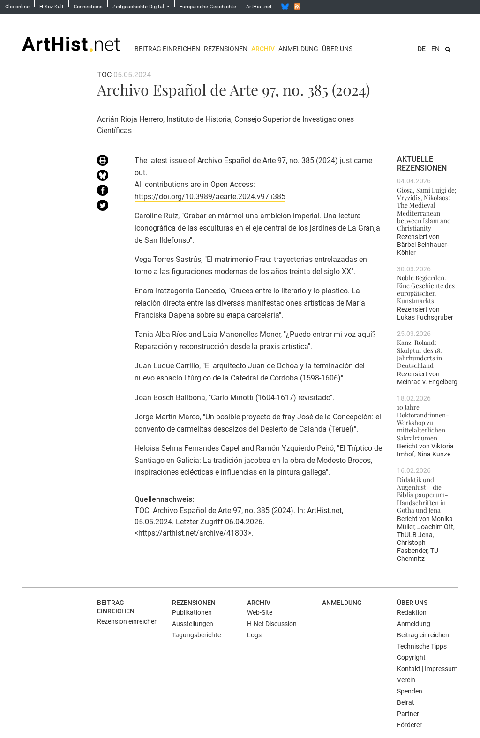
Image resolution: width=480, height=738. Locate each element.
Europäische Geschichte (208, 7)
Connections (88, 7)
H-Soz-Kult (51, 7)
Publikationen (192, 612)
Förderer (409, 725)
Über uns (337, 48)
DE (422, 48)
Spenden (409, 691)
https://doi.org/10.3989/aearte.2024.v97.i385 (210, 196)
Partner (408, 713)
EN (435, 48)
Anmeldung (298, 48)
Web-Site (259, 612)
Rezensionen (226, 48)
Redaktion (412, 612)
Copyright (411, 657)
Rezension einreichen (127, 621)
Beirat (405, 702)
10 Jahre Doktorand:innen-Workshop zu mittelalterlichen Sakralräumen (423, 422)
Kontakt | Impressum (427, 668)
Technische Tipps (422, 646)
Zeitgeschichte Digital (138, 7)
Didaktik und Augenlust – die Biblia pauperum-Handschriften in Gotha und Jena (422, 494)
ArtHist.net (259, 7)
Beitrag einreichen (167, 48)
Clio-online (17, 7)
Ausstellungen (192, 623)
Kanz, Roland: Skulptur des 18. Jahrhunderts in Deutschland (419, 353)
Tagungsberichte (196, 635)
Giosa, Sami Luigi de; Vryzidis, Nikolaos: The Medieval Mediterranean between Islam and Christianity (427, 209)
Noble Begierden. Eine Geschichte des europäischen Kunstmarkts (426, 289)
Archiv (263, 48)
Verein (406, 680)
